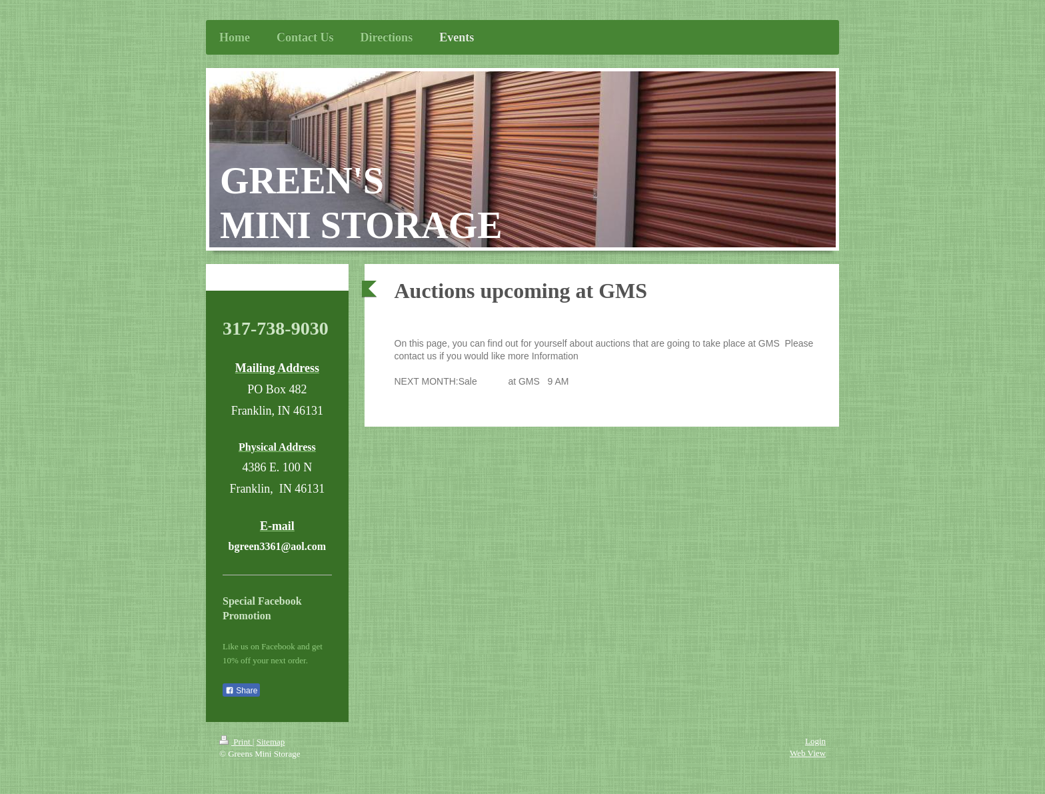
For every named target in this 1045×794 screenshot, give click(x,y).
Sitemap (271, 742)
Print (236, 742)
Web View (808, 753)
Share (241, 690)
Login (815, 741)
